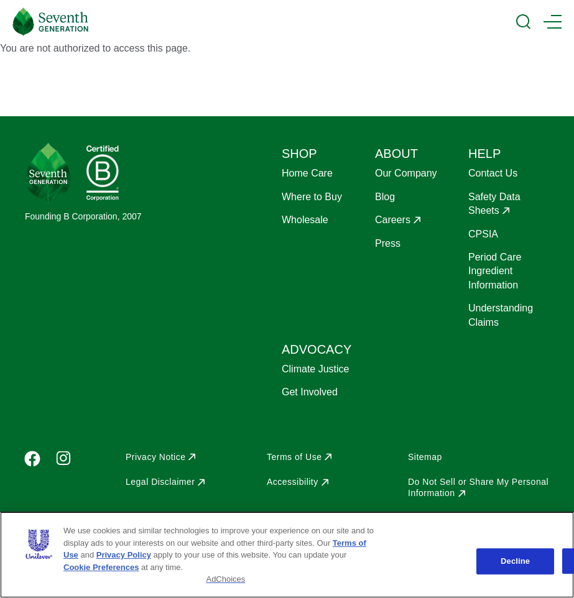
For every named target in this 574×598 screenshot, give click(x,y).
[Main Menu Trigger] (553, 22)
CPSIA (483, 234)
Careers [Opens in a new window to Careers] (392, 219)
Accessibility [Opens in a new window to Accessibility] (292, 482)
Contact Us (492, 173)
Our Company (406, 173)
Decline (515, 561)
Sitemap (425, 457)
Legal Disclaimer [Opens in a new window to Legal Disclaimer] (160, 482)
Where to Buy (312, 196)
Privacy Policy (123, 554)
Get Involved (310, 392)
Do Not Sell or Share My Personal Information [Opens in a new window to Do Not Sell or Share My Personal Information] (478, 487)
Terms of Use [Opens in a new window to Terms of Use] (294, 457)
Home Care (307, 173)
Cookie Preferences (101, 567)
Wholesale (305, 219)
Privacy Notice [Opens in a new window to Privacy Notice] (155, 457)
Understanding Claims (500, 315)
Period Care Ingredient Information (494, 271)
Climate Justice (315, 369)
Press (387, 243)
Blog (385, 196)
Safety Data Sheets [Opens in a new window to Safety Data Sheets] (494, 203)
